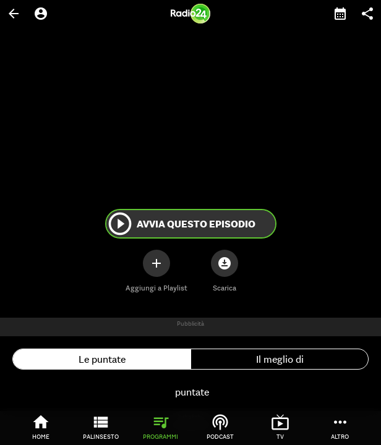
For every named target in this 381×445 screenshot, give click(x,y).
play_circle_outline (120, 223)
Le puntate (102, 359)
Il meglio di (280, 359)
